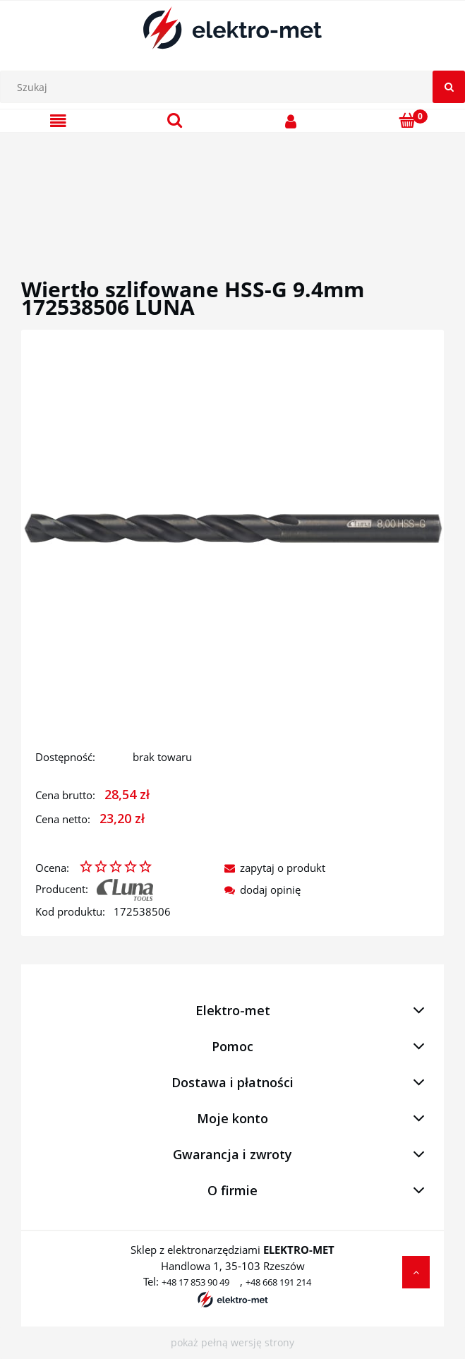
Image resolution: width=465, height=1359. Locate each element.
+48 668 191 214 (278, 1282)
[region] (232, 188)
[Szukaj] (449, 87)
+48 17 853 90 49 (195, 1282)
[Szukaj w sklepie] (236, 86)
